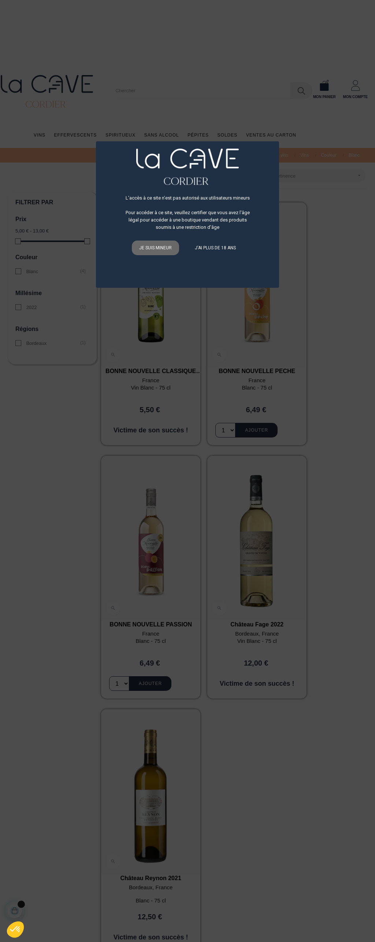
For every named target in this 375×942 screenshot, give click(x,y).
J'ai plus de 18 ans (215, 247)
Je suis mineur (155, 247)
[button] (15, 929)
